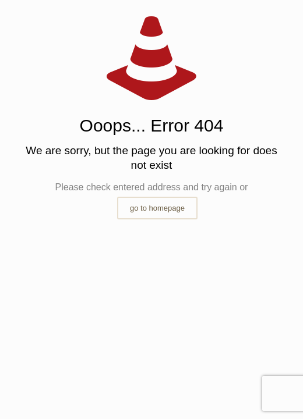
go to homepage (157, 208)
